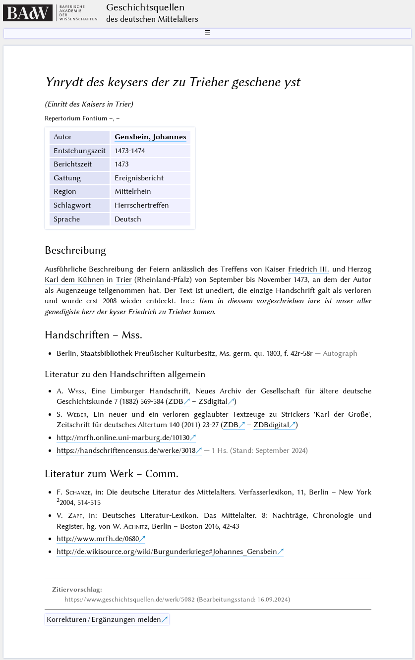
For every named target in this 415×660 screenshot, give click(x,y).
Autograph (340, 353)
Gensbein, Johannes (150, 136)
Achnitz (135, 526)
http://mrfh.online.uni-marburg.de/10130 (123, 437)
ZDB (175, 401)
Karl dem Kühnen (74, 279)
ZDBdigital (271, 424)
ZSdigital (213, 401)
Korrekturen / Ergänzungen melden (104, 619)
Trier (124, 279)
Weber (76, 414)
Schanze (78, 492)
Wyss (76, 390)
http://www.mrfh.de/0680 (98, 538)
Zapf (75, 515)
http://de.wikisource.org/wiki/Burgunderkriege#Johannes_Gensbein (167, 551)
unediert (219, 290)
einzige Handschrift (282, 290)
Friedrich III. (309, 269)
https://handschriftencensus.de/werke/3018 (126, 450)
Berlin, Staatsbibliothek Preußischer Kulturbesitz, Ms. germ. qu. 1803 (168, 353)
